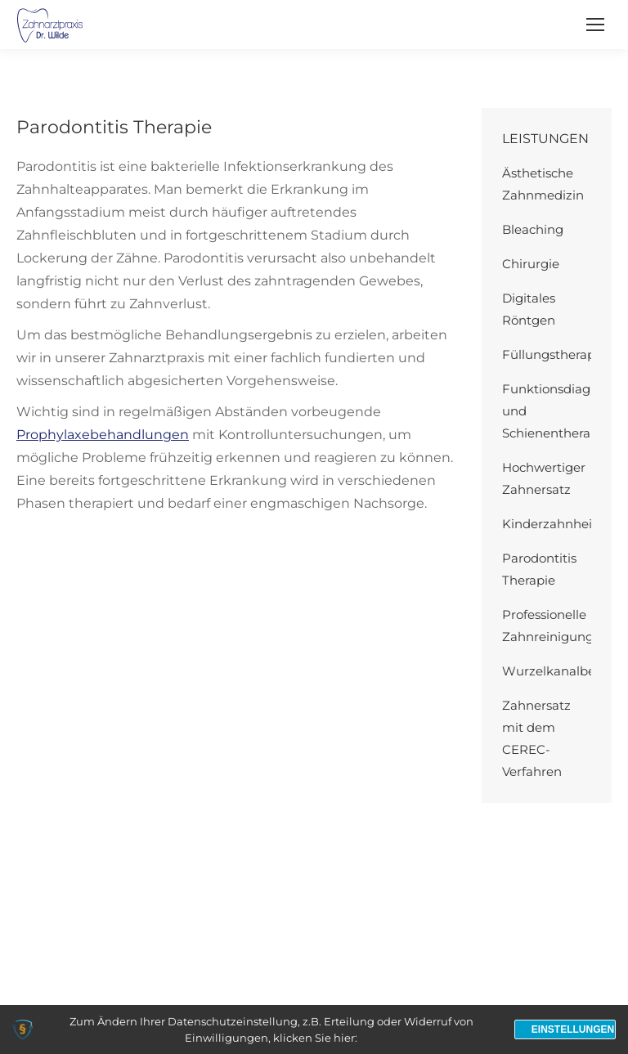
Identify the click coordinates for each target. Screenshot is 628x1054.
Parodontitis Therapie (539, 569)
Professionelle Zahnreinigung (548, 625)
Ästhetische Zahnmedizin (543, 184)
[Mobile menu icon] (595, 24)
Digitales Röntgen (528, 309)
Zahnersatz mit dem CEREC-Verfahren (536, 738)
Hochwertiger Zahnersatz (543, 478)
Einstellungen (573, 1029)
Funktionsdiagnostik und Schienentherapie (564, 411)
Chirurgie (530, 263)
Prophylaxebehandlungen (102, 434)
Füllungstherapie (554, 354)
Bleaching (532, 229)
